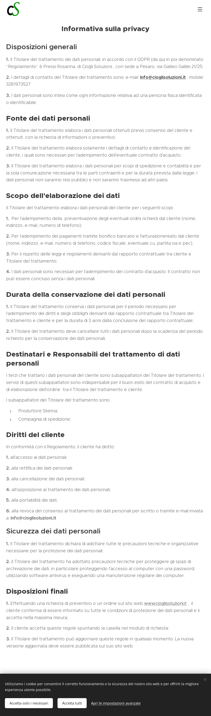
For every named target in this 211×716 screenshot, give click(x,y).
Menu (200, 9)
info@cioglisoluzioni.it (163, 77)
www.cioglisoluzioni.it (165, 603)
